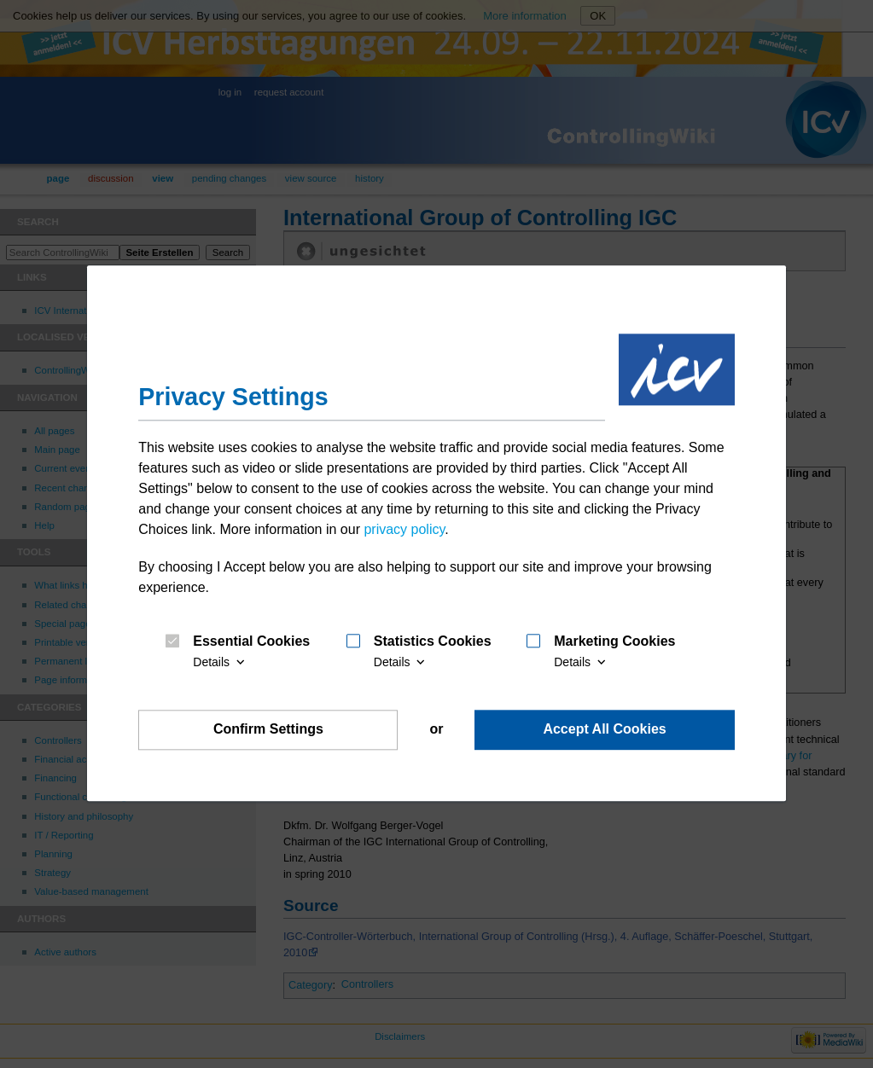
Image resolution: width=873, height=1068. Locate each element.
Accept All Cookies (604, 730)
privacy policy (404, 529)
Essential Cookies (251, 642)
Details (220, 662)
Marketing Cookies (614, 642)
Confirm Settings (268, 730)
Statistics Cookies (433, 642)
